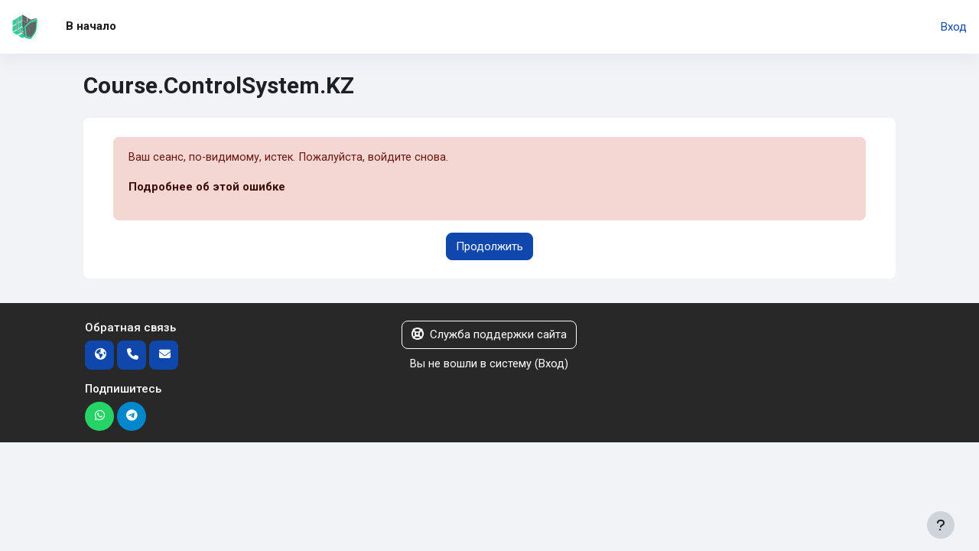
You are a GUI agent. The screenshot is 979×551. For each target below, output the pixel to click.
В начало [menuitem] (91, 26)
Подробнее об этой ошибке (206, 187)
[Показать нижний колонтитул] (941, 525)
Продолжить (489, 246)
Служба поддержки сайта (489, 335)
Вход (954, 27)
